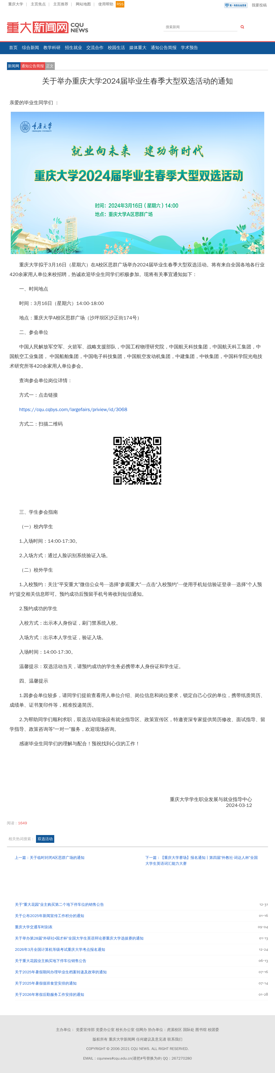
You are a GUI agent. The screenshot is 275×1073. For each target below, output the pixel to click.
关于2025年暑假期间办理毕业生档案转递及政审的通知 (61, 972)
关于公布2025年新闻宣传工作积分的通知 (49, 916)
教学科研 (52, 47)
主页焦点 (38, 4)
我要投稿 (245, 5)
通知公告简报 (164, 47)
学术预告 (189, 47)
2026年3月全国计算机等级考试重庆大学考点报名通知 (60, 949)
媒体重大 (138, 47)
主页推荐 (60, 4)
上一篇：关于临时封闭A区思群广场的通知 (50, 857)
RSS (120, 4)
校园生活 (116, 47)
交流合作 (95, 47)
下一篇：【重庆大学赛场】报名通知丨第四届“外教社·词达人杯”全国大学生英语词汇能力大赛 (201, 860)
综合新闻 (30, 47)
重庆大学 (15, 4)
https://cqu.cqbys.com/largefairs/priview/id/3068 (73, 409)
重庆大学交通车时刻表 (34, 927)
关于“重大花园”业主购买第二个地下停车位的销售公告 (59, 904)
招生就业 (73, 47)
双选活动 (45, 839)
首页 (13, 47)
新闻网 (13, 66)
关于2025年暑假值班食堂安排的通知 (46, 983)
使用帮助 (105, 4)
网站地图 (83, 4)
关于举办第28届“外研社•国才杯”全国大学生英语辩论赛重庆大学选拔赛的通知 (79, 938)
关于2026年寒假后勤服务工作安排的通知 (49, 994)
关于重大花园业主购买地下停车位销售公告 (50, 961)
